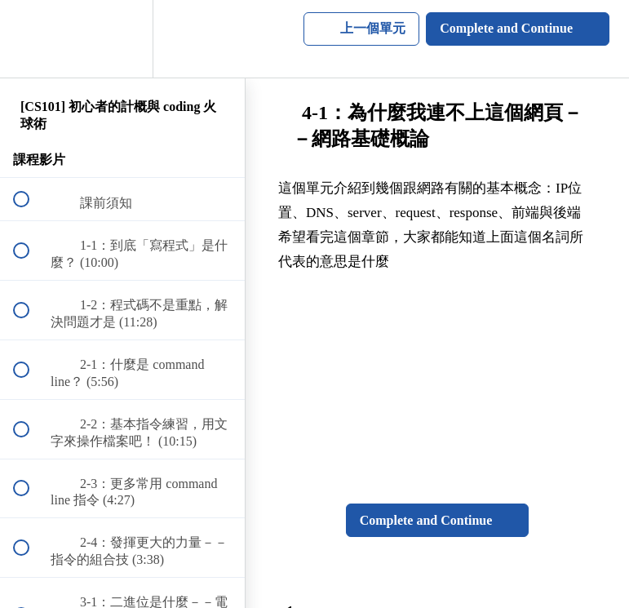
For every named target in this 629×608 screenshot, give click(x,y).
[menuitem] (122, 39)
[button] (30, 39)
